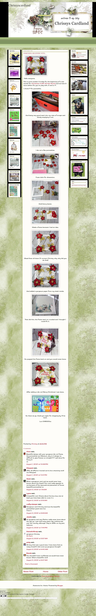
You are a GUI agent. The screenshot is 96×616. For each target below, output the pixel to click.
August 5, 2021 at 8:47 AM (36, 560)
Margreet (29, 468)
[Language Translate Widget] (78, 120)
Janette (29, 517)
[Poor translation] (5, 596)
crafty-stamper (31, 504)
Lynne (28, 493)
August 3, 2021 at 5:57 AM (37, 538)
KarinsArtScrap (32, 531)
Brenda (29, 553)
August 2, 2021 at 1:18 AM (36, 489)
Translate (80, 121)
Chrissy (79, 53)
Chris (28, 451)
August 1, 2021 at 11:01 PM (36, 475)
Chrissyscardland (19, 5)
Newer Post (28, 571)
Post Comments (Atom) (50, 576)
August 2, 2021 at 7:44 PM (36, 527)
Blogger (60, 585)
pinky (28, 542)
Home (45, 571)
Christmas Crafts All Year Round (43, 83)
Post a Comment (31, 564)
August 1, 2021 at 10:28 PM (37, 464)
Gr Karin (29, 536)
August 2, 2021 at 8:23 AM (37, 513)
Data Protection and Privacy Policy (78, 185)
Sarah (28, 479)
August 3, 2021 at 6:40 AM (37, 549)
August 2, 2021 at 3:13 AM (36, 500)
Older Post (62, 571)
